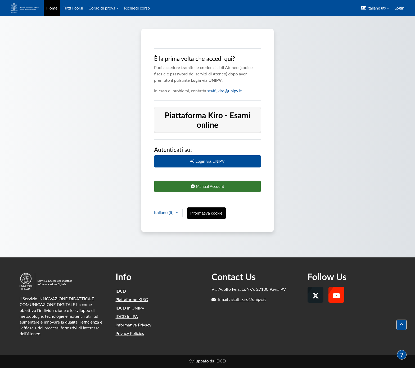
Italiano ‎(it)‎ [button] (164, 212)
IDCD (121, 290)
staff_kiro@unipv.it (224, 90)
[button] (375, 8)
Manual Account (207, 186)
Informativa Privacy (133, 324)
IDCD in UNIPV (130, 307)
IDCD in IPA (127, 316)
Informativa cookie (206, 213)
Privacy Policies (130, 333)
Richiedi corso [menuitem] (137, 7)
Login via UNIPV (207, 161)
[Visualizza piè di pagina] (402, 355)
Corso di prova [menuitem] (101, 7)
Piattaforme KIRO (132, 299)
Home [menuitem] (52, 7)
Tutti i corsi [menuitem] (73, 7)
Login (399, 7)
